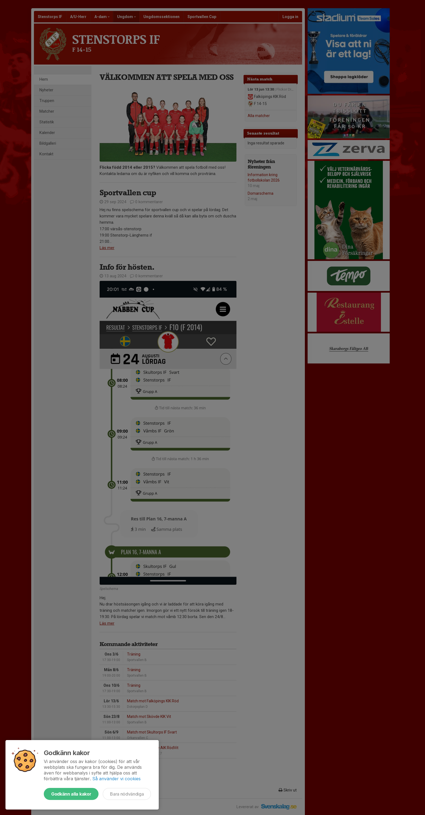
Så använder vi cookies (116, 778)
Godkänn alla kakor (71, 794)
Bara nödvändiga (127, 794)
